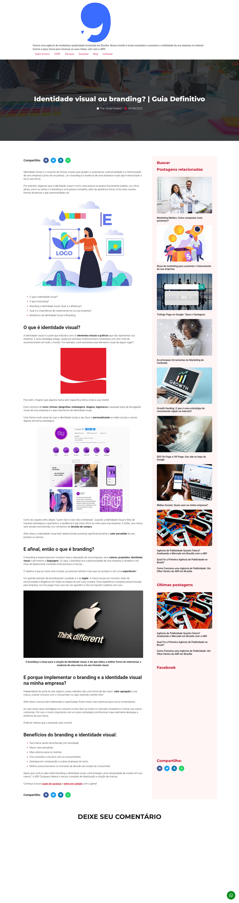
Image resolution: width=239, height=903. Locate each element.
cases (45, 783)
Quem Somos (42, 54)
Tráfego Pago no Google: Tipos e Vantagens (181, 314)
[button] (46, 160)
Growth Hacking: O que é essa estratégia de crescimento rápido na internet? (181, 410)
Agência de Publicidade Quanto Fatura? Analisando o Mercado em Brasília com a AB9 (182, 552)
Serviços (69, 54)
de (50, 783)
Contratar (108, 54)
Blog (95, 54)
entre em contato (73, 783)
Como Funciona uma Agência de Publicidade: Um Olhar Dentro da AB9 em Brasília (184, 570)
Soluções (84, 54)
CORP (57, 54)
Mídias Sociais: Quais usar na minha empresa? (182, 505)
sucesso (56, 783)
